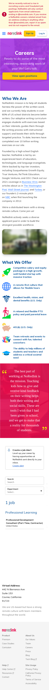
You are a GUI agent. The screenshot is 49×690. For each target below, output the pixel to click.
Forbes (38, 189)
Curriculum (6, 637)
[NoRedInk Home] (14, 33)
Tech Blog (30, 648)
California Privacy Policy (33, 663)
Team (28, 633)
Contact (5, 666)
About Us (29, 625)
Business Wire (30, 181)
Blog (27, 645)
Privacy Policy (31, 658)
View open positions (24, 75)
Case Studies (8, 633)
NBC (7, 197)
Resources (7, 662)
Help (4, 655)
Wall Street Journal (18, 189)
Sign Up (29, 33)
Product (6, 625)
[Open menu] (4, 33)
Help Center (7, 658)
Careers (29, 637)
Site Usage (30, 655)
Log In (42, 33)
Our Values (30, 629)
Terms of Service (33, 669)
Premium (6, 629)
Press (28, 641)
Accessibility (31, 673)
